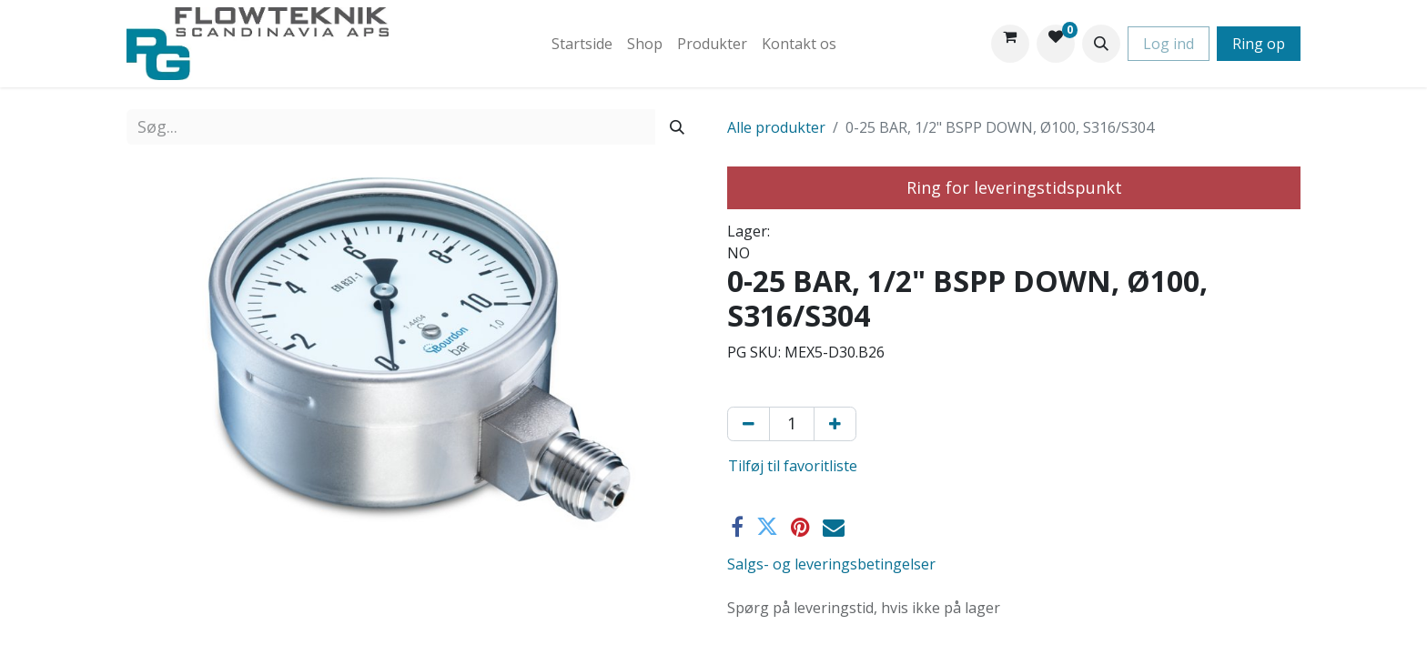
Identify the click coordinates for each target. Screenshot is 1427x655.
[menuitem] (582, 43)
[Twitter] (767, 527)
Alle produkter (776, 127)
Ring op (1258, 44)
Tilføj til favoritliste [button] (792, 466)
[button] (1101, 44)
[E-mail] (834, 527)
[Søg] (677, 127)
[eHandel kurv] (1010, 44)
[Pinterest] (800, 527)
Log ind (1168, 44)
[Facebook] (737, 527)
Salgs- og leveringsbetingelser (831, 564)
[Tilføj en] (835, 424)
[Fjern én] (748, 424)
